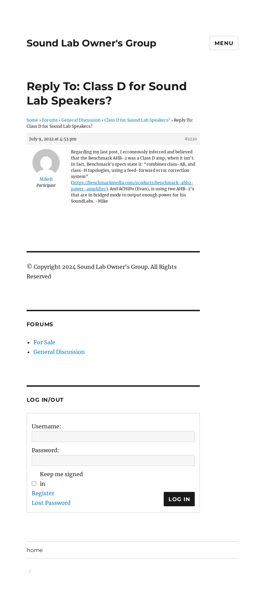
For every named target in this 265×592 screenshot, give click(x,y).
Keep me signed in (61, 479)
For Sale (44, 342)
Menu (224, 43)
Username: (46, 426)
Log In (179, 499)
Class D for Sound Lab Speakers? (137, 120)
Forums (50, 120)
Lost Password (51, 502)
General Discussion (81, 120)
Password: (45, 450)
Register (43, 493)
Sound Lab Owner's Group (91, 43)
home (32, 120)
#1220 (191, 138)
